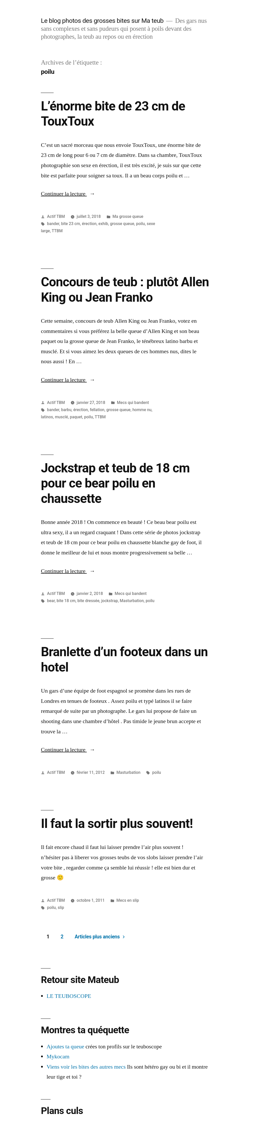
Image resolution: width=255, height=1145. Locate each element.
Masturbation (132, 600)
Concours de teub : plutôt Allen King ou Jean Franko (125, 290)
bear (51, 600)
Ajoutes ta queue (65, 1046)
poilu (140, 223)
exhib (103, 223)
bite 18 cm (66, 600)
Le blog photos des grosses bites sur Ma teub (102, 20)
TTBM (57, 230)
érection (89, 223)
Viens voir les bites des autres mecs (86, 1066)
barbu (66, 409)
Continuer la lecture (68, 193)
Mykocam (57, 1056)
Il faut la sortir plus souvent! (117, 823)
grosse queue (122, 223)
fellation (97, 409)
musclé (61, 416)
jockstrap (109, 600)
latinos (47, 416)
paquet (76, 416)
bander (53, 223)
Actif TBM (56, 216)
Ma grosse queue (127, 216)
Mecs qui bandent (133, 402)
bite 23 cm (70, 223)
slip (61, 907)
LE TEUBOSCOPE (68, 996)
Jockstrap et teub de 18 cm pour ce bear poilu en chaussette (115, 483)
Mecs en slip (127, 900)
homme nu (141, 409)
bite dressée (88, 600)
